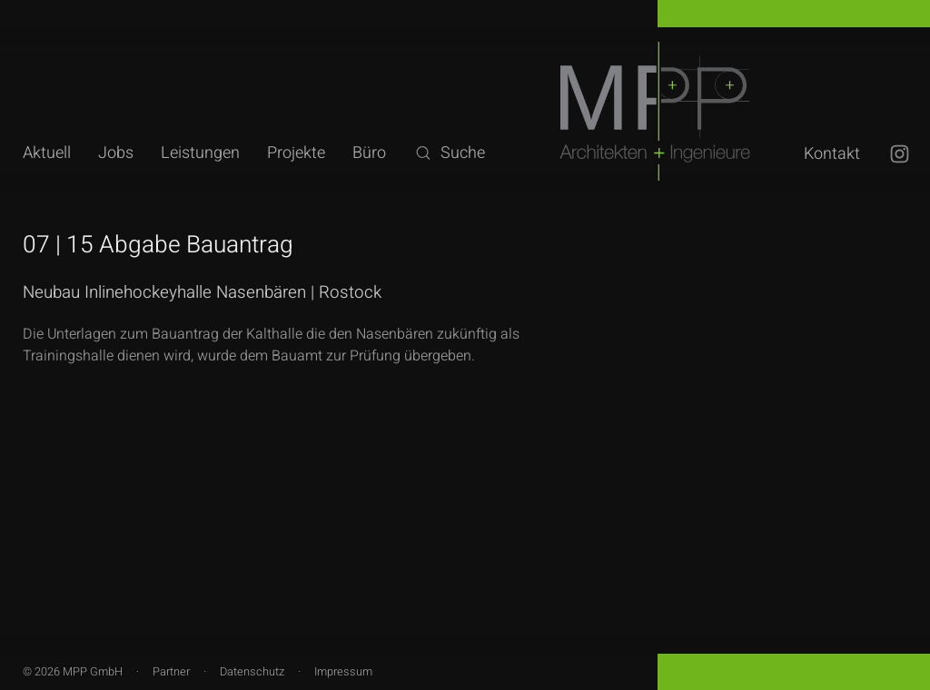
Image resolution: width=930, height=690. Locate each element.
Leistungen (200, 153)
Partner (171, 672)
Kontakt (832, 154)
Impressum (343, 672)
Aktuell (47, 153)
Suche (449, 153)
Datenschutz (252, 672)
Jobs (116, 153)
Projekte (296, 153)
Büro (369, 153)
